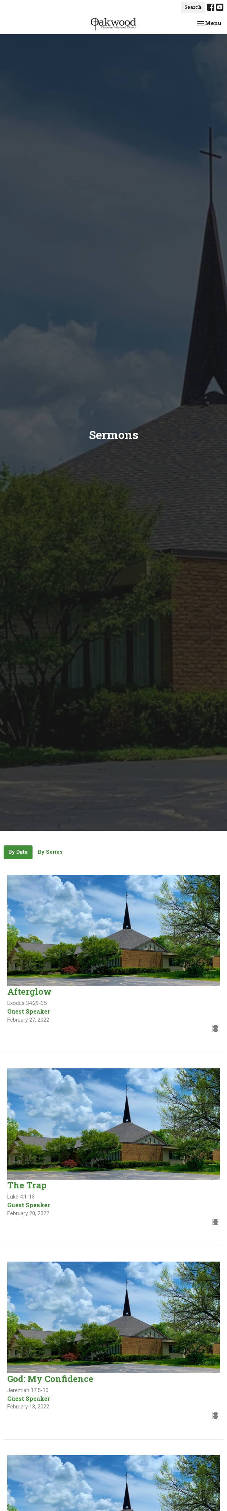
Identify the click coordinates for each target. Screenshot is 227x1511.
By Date (18, 852)
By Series (50, 852)
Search (193, 7)
